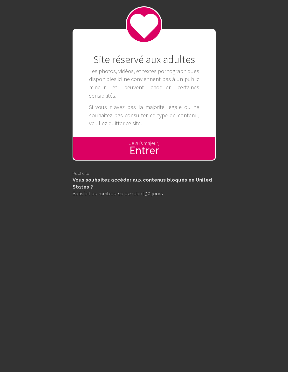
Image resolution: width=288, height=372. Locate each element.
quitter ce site (125, 123)
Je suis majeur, (144, 148)
